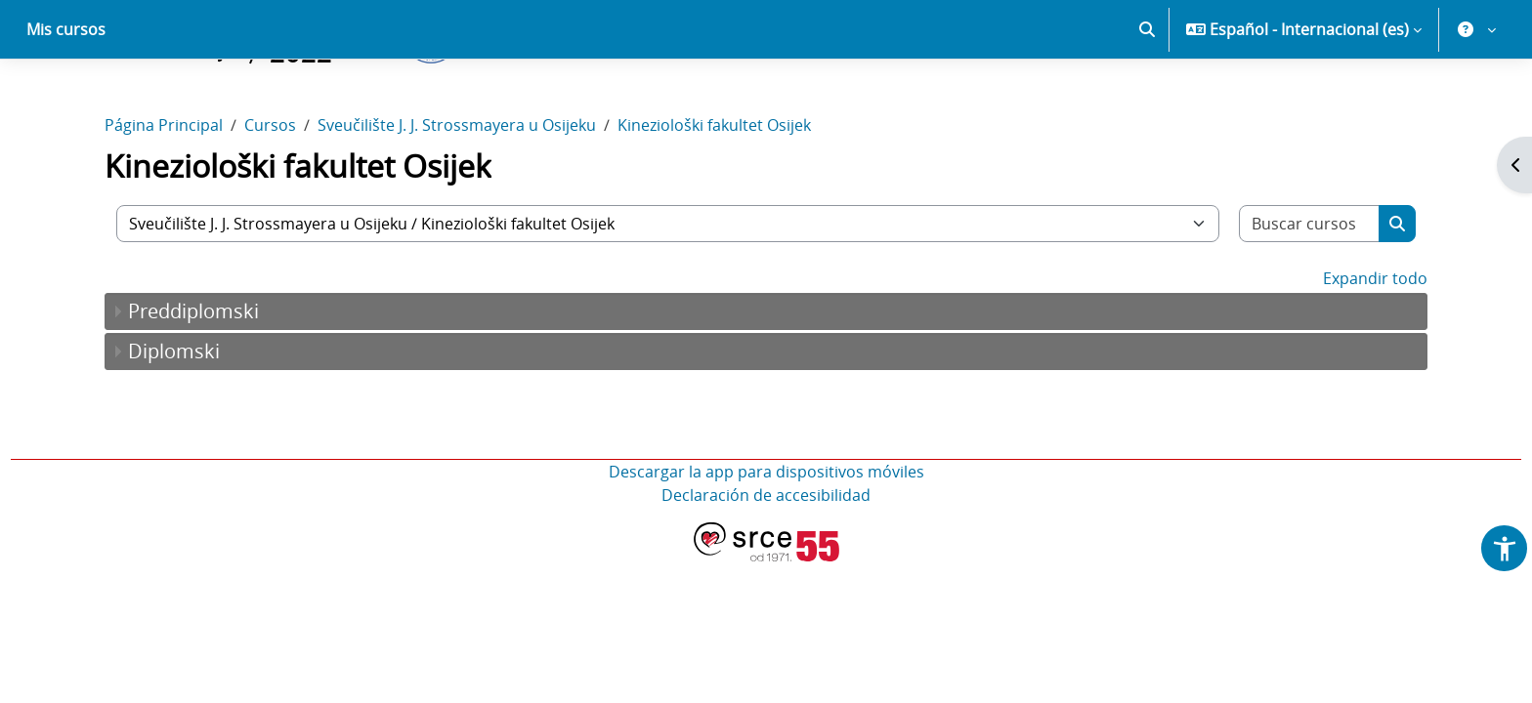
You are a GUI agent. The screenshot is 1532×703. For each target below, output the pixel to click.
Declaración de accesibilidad (766, 563)
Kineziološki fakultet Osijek (714, 193)
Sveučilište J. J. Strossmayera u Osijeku (457, 193)
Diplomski (174, 419)
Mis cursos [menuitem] (66, 97)
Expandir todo (1375, 346)
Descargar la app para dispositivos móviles (766, 540)
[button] (1147, 97)
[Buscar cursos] (1310, 291)
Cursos (270, 193)
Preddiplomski (193, 379)
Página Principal (164, 193)
